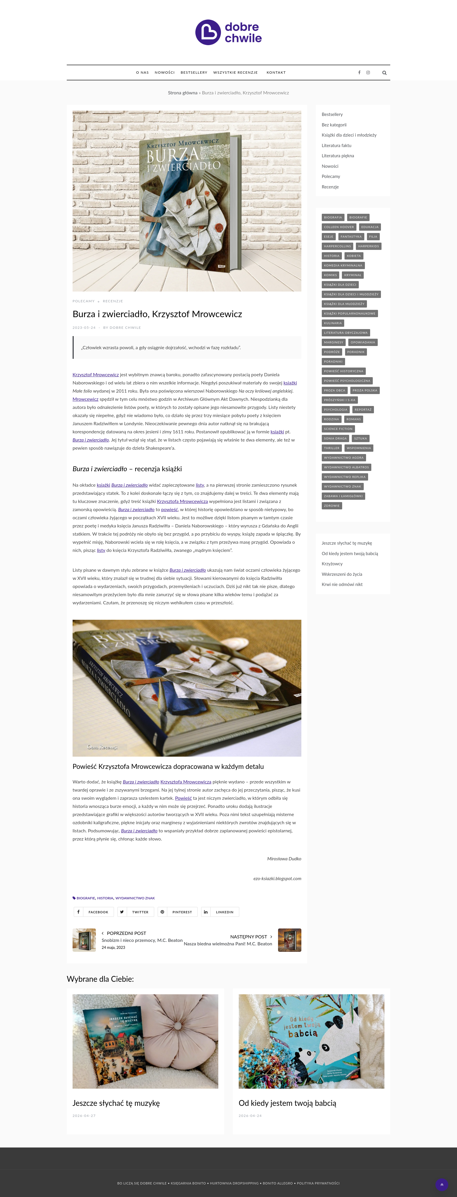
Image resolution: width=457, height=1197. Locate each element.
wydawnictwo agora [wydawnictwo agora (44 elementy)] (344, 457)
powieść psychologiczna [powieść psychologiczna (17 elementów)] (347, 380)
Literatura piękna (338, 155)
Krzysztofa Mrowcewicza (182, 501)
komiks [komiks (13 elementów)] (330, 275)
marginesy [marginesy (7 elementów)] (333, 342)
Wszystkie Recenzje (235, 72)
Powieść (183, 798)
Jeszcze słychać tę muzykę (347, 542)
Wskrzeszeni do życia (342, 574)
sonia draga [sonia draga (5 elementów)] (335, 438)
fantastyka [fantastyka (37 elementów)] (351, 236)
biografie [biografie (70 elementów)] (358, 217)
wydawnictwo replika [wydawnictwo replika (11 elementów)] (345, 477)
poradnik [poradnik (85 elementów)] (356, 352)
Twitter (133, 912)
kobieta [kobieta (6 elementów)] (354, 255)
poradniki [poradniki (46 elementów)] (333, 361)
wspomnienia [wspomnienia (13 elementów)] (359, 448)
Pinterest (175, 912)
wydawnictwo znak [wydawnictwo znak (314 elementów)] (342, 486)
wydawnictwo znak (135, 898)
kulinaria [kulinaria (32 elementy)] (333, 323)
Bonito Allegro (278, 1183)
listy (200, 485)
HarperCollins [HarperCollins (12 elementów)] (337, 246)
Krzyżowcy (332, 563)
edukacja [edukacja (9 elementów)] (370, 227)
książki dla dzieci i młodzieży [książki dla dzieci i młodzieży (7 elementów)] (351, 294)
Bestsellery (194, 72)
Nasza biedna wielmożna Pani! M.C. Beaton (228, 943)
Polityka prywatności (318, 1183)
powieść (169, 509)
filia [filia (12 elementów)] (373, 236)
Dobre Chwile (125, 327)
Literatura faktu (336, 145)
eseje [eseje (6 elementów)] (328, 236)
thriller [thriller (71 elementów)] (332, 448)
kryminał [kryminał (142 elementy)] (352, 275)
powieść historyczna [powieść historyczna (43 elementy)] (343, 371)
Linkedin (217, 912)
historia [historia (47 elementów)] (332, 255)
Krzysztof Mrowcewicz (96, 374)
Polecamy (84, 301)
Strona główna (183, 92)
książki (290, 382)
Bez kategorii (334, 124)
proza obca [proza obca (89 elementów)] (334, 390)
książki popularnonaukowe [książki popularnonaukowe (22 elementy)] (350, 313)
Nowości (165, 72)
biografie (86, 898)
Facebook (91, 912)
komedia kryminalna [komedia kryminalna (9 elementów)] (343, 265)
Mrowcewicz (86, 399)
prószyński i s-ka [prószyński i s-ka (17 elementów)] (340, 400)
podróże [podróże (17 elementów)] (332, 352)
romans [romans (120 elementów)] (354, 419)
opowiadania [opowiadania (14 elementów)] (363, 342)
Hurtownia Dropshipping (234, 1183)
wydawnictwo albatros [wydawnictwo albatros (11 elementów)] (346, 467)
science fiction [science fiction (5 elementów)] (338, 428)
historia (105, 898)
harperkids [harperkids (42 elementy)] (368, 246)
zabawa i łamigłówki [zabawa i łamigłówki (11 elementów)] (343, 496)
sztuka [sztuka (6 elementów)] (360, 438)
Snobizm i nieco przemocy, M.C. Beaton (142, 940)
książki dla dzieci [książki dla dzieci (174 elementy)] (340, 284)
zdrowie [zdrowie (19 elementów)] (332, 505)
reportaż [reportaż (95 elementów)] (363, 409)
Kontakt (276, 72)
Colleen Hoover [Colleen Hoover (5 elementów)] (339, 227)
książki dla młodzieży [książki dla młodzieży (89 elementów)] (344, 304)
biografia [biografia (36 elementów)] (333, 217)
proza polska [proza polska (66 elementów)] (365, 390)
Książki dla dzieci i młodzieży (349, 134)
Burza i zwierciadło (91, 439)
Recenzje (113, 301)
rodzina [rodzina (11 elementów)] (331, 419)
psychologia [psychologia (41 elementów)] (335, 409)
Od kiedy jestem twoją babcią (350, 553)
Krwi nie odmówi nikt (342, 584)
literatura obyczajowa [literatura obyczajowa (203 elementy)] (346, 332)
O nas (142, 72)
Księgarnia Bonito (188, 1183)
